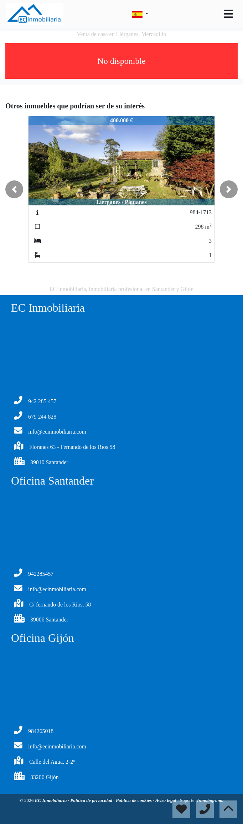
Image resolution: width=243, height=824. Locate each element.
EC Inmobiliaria (51, 800)
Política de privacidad (91, 800)
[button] (14, 189)
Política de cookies (134, 800)
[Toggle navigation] (228, 14)
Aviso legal (166, 800)
